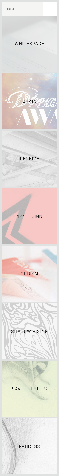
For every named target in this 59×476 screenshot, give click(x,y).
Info (10, 8)
